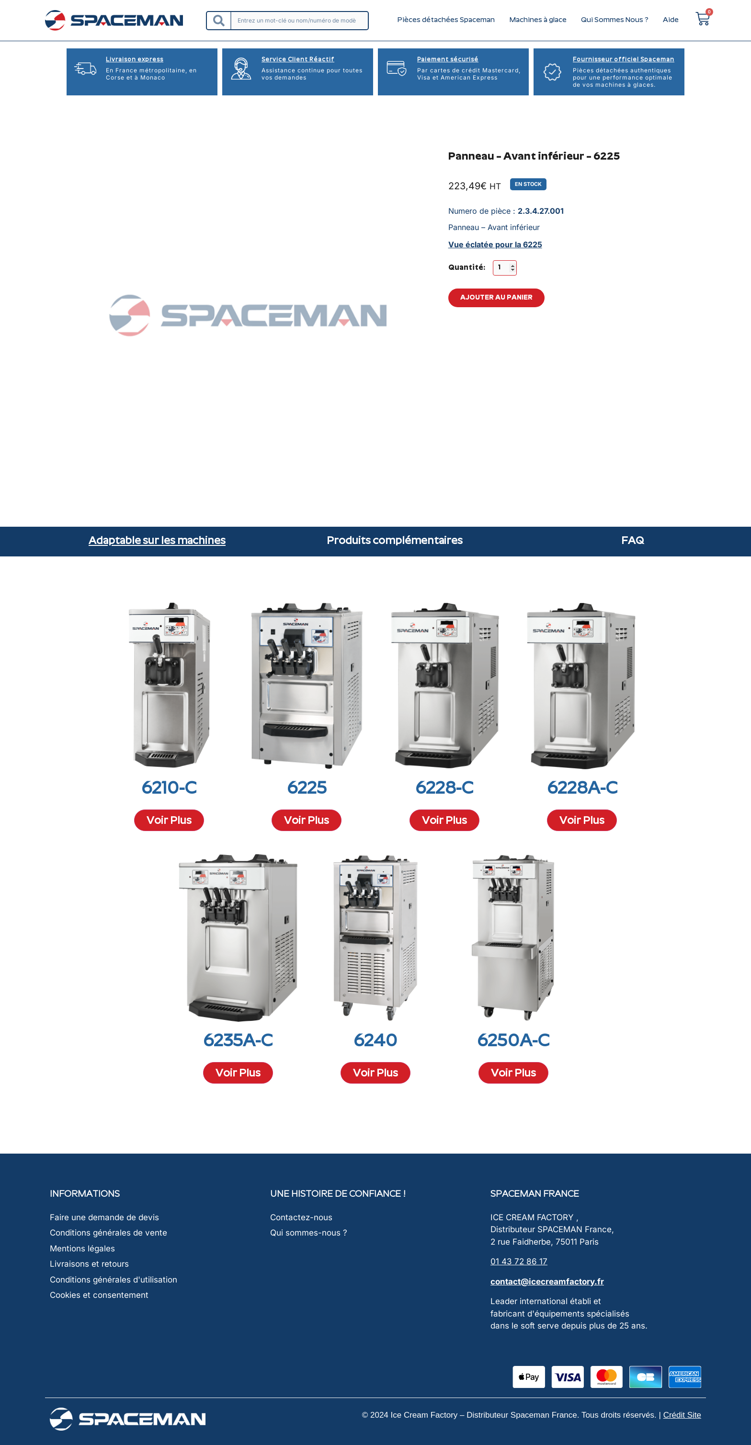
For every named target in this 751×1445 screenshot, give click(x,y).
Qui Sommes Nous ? (615, 20)
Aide (671, 20)
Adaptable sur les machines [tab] (157, 541)
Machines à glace (538, 20)
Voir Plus (169, 821)
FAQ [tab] (632, 541)
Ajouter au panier (496, 301)
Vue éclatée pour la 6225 (495, 244)
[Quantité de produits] (505, 268)
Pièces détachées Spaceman (446, 20)
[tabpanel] (375, 831)
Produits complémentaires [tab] (395, 541)
